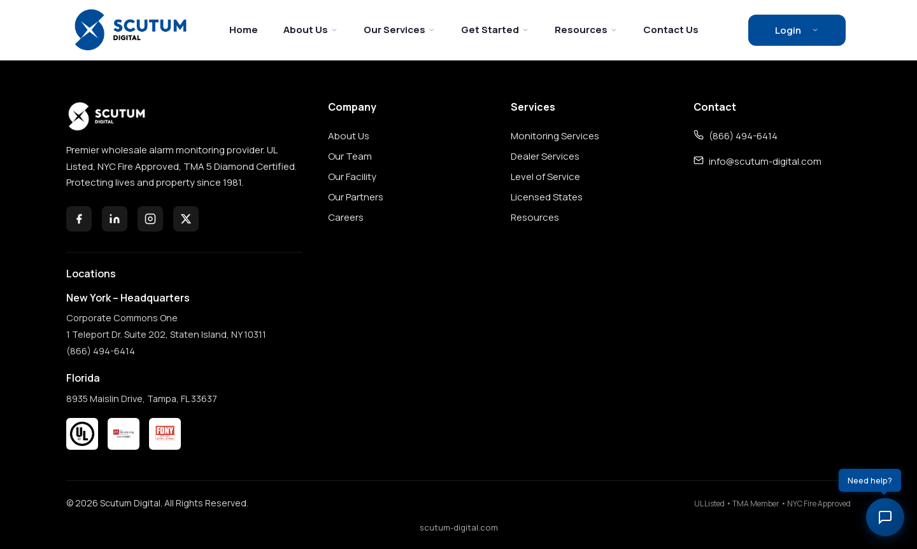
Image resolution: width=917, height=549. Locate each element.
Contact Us (671, 29)
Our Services (400, 29)
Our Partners (355, 197)
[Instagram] (150, 219)
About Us (310, 29)
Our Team (350, 156)
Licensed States (547, 197)
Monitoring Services (555, 135)
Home (243, 29)
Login (797, 30)
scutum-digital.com (459, 527)
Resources (586, 29)
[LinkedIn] (114, 219)
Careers (346, 217)
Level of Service (545, 176)
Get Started (495, 29)
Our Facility (352, 176)
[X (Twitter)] (186, 219)
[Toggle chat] (885, 517)
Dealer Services (545, 156)
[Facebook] (79, 219)
